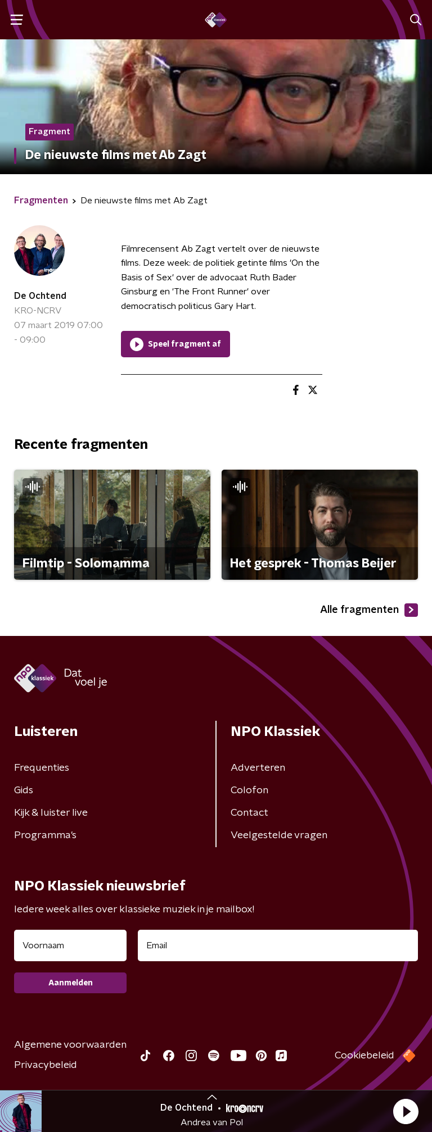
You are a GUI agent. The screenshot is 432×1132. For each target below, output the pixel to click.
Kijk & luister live (51, 813)
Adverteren (258, 768)
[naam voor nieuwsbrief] (70, 945)
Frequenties (41, 768)
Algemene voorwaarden (70, 1045)
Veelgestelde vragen (279, 835)
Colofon (249, 790)
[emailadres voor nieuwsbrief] (278, 945)
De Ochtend (40, 296)
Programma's (45, 835)
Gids (23, 790)
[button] (406, 1111)
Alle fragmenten (369, 610)
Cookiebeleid (364, 1056)
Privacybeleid (45, 1065)
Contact (249, 813)
